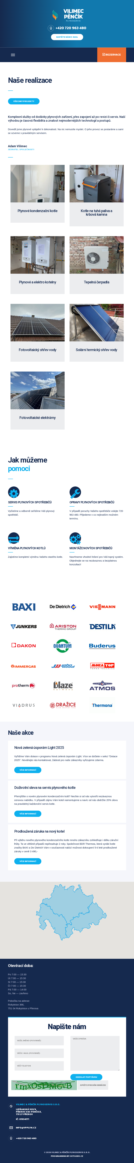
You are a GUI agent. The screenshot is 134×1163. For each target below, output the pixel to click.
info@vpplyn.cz (26, 1127)
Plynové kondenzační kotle (37, 211)
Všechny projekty (23, 101)
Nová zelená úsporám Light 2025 (39, 748)
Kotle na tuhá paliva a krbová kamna (96, 213)
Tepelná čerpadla (96, 282)
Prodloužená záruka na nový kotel (39, 831)
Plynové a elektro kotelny (37, 282)
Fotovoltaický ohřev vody (37, 350)
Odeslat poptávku (86, 1077)
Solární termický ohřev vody (96, 350)
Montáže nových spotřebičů (91, 548)
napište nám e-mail (67, 37)
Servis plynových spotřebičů (30, 502)
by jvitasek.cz (75, 1156)
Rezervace (112, 55)
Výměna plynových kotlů (27, 548)
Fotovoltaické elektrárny (37, 418)
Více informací (28, 770)
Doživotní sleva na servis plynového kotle (44, 788)
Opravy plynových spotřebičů (92, 502)
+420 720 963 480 (26, 1138)
